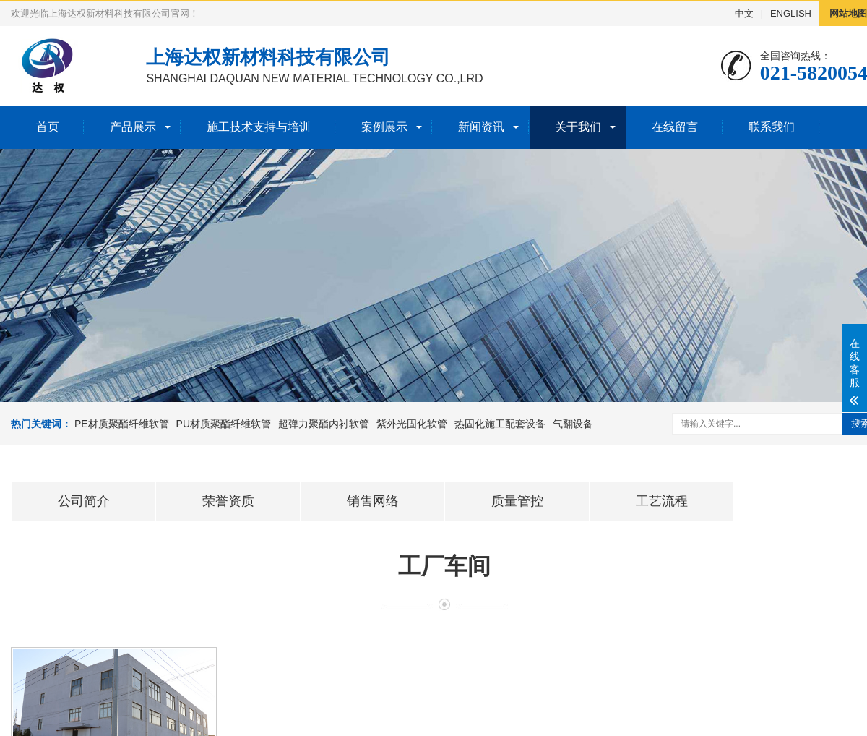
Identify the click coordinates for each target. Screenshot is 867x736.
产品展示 (133, 127)
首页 (47, 127)
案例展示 (384, 127)
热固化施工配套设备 (499, 423)
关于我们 (578, 127)
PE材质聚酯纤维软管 (121, 423)
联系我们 (772, 127)
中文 (744, 13)
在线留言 (675, 127)
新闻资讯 (481, 127)
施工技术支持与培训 (259, 127)
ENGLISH (790, 13)
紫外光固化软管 (411, 423)
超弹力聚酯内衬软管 (323, 423)
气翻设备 (573, 423)
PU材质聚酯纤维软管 (223, 423)
